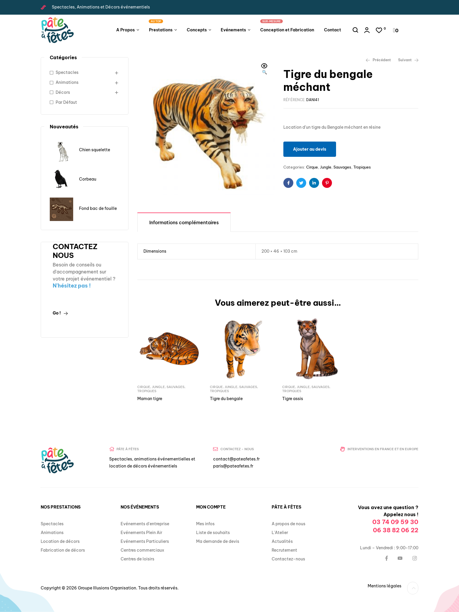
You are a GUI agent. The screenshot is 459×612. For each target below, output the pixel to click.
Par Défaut (66, 102)
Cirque (312, 167)
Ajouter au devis (309, 149)
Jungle (325, 167)
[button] (264, 69)
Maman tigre (149, 398)
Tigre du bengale (226, 398)
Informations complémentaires (184, 222)
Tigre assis (292, 398)
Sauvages (342, 167)
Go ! (60, 313)
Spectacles (67, 72)
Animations (67, 82)
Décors (63, 92)
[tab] (184, 222)
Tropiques (362, 167)
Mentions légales (384, 586)
